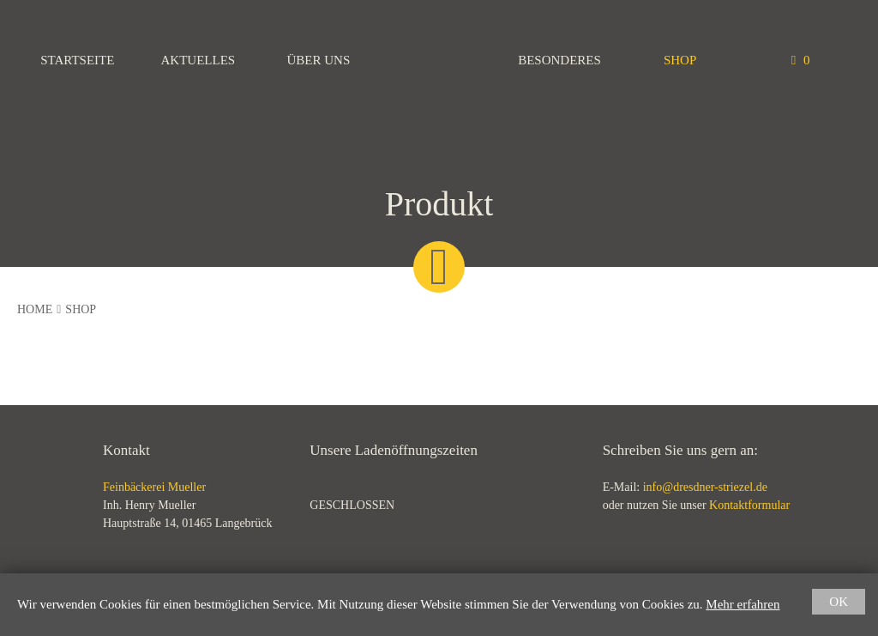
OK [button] (838, 602)
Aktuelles (198, 60)
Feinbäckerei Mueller (439, 60)
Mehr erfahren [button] (742, 604)
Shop (680, 60)
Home (34, 309)
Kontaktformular (749, 505)
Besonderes (559, 60)
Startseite (77, 60)
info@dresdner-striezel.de (705, 487)
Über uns (319, 60)
